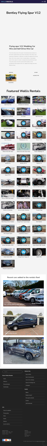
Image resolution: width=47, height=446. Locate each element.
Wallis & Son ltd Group (40, 441)
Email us (5, 421)
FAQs (4, 416)
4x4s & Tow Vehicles (30, 380)
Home (4, 378)
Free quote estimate (30, 398)
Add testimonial (29, 403)
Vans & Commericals (30, 377)
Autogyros (28, 385)
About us (5, 381)
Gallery (27, 392)
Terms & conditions (7, 410)
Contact (27, 400)
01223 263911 (6, 424)
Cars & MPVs (28, 374)
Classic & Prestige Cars (30, 382)
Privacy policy (6, 413)
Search (4, 418)
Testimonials (5, 387)
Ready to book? (29, 395)
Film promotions (6, 384)
